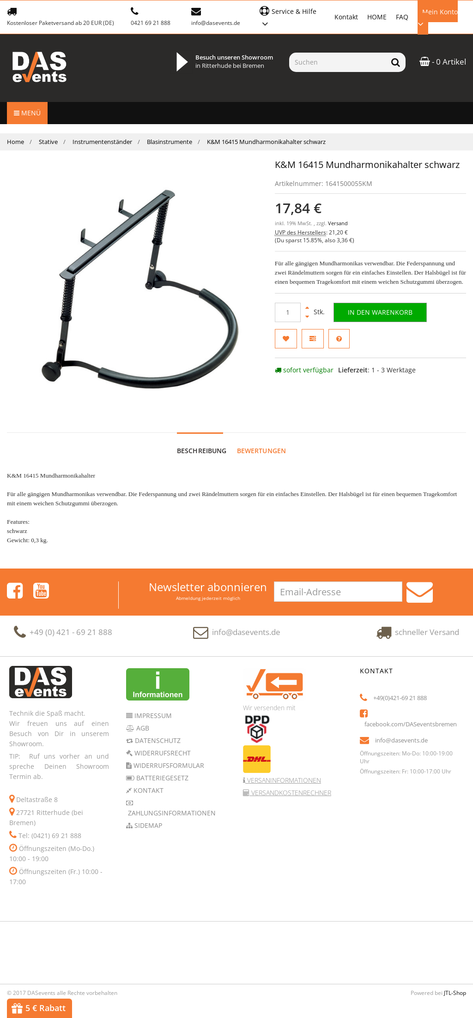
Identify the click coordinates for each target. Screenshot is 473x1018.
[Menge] (288, 312)
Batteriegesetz (161, 768)
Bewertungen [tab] (261, 441)
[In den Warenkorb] (380, 312)
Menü (27, 112)
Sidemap (147, 816)
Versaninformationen (283, 770)
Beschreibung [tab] (202, 441)
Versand (338, 223)
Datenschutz (157, 731)
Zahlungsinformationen (171, 803)
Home (15, 142)
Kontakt (346, 16)
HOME (377, 16)
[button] (292, 16)
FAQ (402, 16)
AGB (141, 718)
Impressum (152, 706)
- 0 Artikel (442, 61)
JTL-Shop (455, 984)
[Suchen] (337, 62)
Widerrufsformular (168, 756)
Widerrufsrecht (162, 743)
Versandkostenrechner (290, 783)
